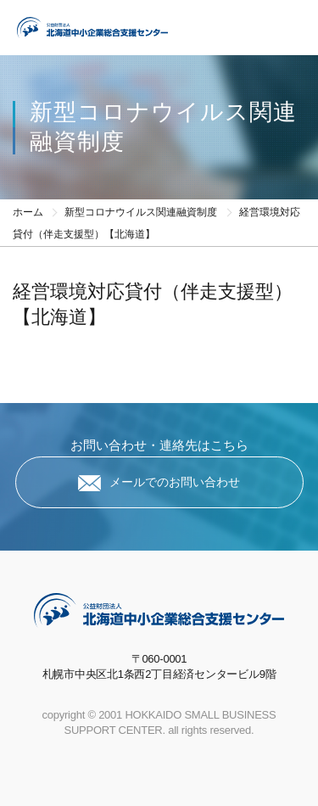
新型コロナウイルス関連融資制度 (140, 212)
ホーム (28, 212)
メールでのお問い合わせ (174, 482)
